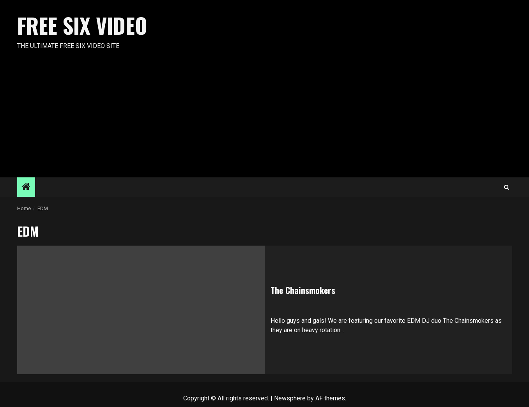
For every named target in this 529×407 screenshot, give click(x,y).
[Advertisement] (265, 118)
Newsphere (290, 398)
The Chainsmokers (303, 290)
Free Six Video (82, 25)
